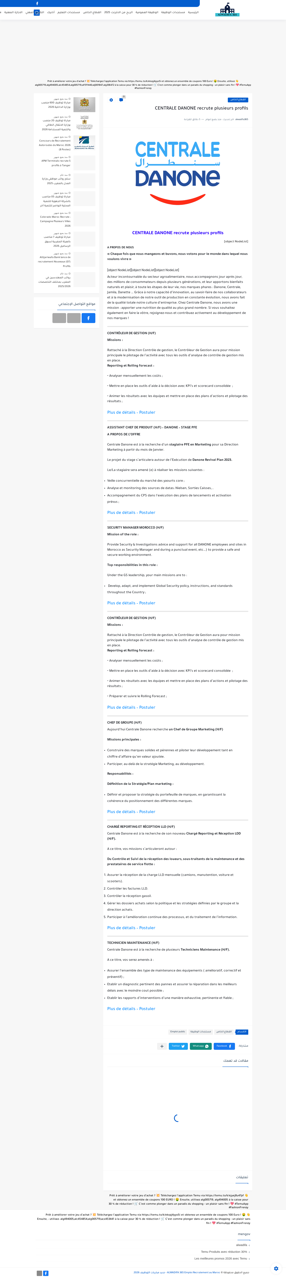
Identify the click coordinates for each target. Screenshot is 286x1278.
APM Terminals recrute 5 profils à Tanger (56, 163)
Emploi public (177, 1032)
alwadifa (241, 1245)
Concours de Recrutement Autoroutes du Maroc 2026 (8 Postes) (55, 145)
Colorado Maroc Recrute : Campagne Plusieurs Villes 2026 (55, 222)
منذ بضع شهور (61, 98)
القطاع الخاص (92, 13)
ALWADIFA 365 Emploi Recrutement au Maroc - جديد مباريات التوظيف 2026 (177, 1272)
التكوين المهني (34, 13)
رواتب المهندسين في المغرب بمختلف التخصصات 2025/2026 (54, 282)
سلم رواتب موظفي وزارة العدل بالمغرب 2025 (56, 181)
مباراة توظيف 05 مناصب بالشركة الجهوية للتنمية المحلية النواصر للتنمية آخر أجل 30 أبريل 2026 (55, 202)
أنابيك (51, 13)
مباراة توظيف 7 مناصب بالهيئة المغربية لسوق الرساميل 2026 (57, 242)
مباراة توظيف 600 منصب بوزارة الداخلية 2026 (56, 105)
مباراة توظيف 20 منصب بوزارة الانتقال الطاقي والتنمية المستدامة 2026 (56, 125)
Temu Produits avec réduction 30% (224, 1251)
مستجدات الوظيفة (173, 13)
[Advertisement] (143, 52)
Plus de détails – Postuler (131, 413)
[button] (224, 1046)
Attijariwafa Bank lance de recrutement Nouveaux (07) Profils (54, 262)
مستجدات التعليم (69, 13)
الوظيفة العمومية (147, 13)
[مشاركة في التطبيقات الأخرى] (162, 1046)
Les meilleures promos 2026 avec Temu (220, 1258)
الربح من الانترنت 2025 (118, 13)
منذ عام (64, 175)
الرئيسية (193, 13)
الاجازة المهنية (13, 13)
